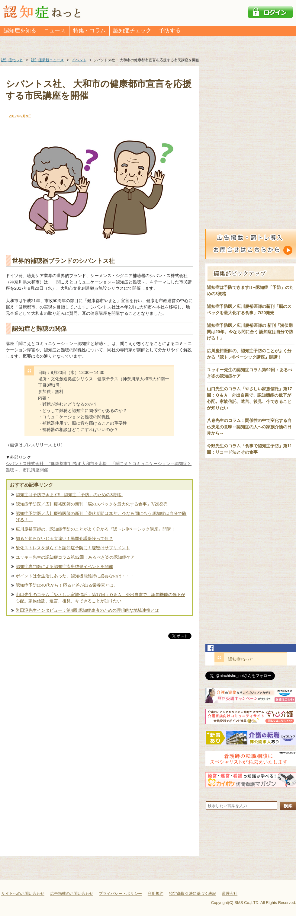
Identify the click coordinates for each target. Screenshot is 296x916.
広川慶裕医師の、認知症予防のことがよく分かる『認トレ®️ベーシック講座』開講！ (95, 529)
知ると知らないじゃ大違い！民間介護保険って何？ (64, 538)
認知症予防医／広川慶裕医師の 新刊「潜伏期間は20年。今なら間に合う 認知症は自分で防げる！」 (250, 331)
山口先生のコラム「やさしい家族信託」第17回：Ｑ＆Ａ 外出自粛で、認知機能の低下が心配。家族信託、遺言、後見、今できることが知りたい (100, 597)
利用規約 (155, 893)
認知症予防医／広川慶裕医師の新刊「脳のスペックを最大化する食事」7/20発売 (92, 504)
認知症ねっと (240, 659)
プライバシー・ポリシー (120, 893)
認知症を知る (20, 30)
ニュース (55, 30)
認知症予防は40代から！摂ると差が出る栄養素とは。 (67, 585)
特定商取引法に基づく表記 (192, 893)
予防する (170, 30)
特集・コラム (89, 30)
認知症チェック (132, 30)
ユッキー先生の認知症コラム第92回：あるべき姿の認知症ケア (75, 557)
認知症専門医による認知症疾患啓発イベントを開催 (64, 566)
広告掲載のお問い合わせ (71, 893)
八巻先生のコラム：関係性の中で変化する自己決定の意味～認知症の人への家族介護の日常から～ (249, 427)
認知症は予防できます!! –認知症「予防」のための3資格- (69, 494)
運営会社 (229, 893)
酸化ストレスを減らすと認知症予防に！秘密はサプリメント (73, 547)
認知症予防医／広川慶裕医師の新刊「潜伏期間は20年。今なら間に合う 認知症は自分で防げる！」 (101, 516)
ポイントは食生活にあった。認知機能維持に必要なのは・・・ (75, 575)
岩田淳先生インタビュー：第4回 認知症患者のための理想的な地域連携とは (87, 610)
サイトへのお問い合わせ (22, 893)
